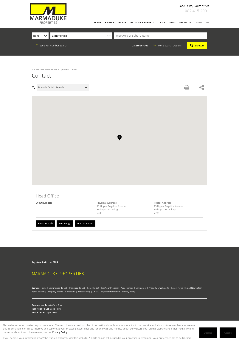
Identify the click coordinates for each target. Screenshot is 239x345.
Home (43, 287)
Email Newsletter (193, 287)
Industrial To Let (77, 287)
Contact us (70, 291)
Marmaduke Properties (56, 69)
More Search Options (167, 45)
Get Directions (85, 223)
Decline (208, 332)
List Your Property (110, 287)
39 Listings (65, 223)
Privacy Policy (128, 291)
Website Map (84, 291)
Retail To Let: (38, 312)
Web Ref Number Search (51, 45)
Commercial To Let (58, 287)
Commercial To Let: (42, 305)
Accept (228, 332)
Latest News (177, 287)
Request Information (110, 291)
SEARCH (197, 45)
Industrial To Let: (40, 308)
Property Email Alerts (159, 287)
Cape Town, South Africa (194, 6)
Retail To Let (93, 287)
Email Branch (45, 223)
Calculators (141, 287)
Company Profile (55, 291)
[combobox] (161, 35)
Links (95, 291)
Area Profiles (127, 287)
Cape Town (57, 305)
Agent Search (38, 291)
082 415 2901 (197, 11)
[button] (119, 138)
